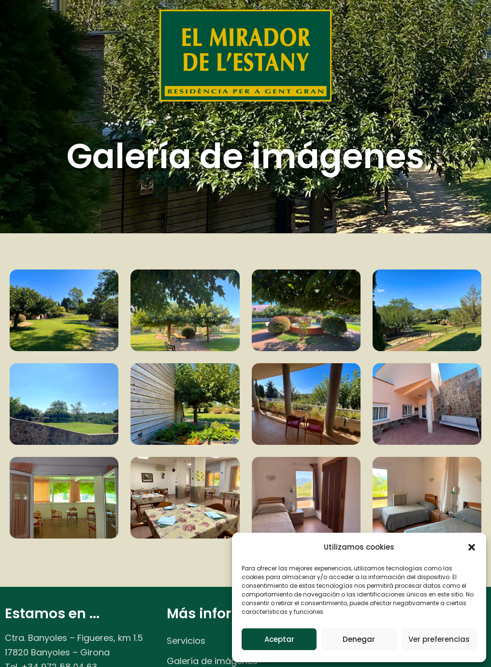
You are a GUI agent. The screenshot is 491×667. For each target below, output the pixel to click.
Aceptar (279, 639)
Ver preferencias (439, 639)
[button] (472, 547)
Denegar (359, 639)
